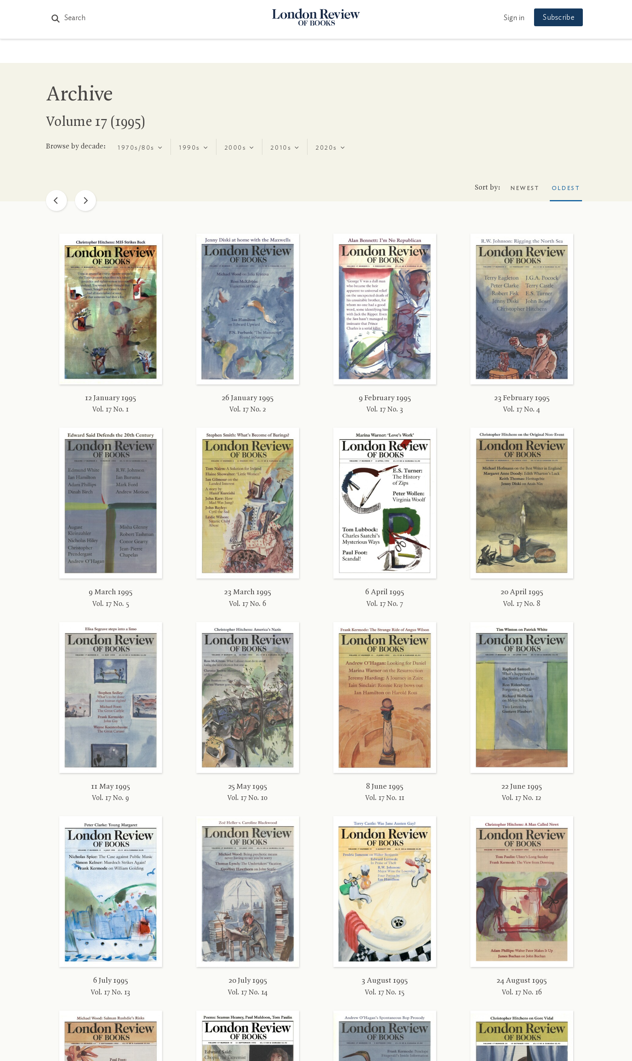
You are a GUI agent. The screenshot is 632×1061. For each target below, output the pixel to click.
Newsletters (456, 53)
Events (376, 53)
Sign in (509, 18)
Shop (410, 53)
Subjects (218, 53)
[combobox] (140, 147)
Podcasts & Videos (314, 53)
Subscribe (554, 17)
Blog (255, 53)
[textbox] (135, 148)
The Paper (170, 53)
